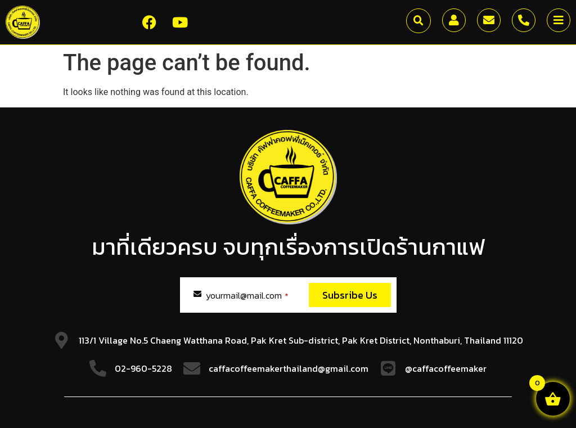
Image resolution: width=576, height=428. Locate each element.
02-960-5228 (143, 368)
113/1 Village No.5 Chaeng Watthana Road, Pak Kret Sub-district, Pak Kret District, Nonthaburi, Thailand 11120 (301, 340)
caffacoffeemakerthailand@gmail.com (288, 368)
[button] (418, 20)
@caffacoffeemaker (446, 368)
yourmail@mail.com (247, 295)
